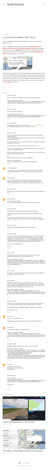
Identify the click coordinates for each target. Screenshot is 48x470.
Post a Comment (7, 389)
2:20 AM (9, 194)
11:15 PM (8, 296)
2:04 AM (9, 276)
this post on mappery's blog (37, 125)
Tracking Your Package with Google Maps (23, 451)
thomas (9, 327)
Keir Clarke (10, 178)
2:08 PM (9, 128)
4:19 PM (8, 386)
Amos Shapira (10, 168)
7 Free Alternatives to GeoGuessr (18, 422)
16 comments (9, 424)
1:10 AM (8, 229)
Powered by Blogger (24, 463)
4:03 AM (9, 184)
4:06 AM (9, 204)
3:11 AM (8, 371)
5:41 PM (8, 163)
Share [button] (4, 87)
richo (8, 316)
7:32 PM (9, 360)
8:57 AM (9, 312)
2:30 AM (9, 173)
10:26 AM (9, 339)
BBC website (8, 82)
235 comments (9, 453)
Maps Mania (15, 4)
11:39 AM (9, 118)
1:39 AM (8, 248)
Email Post (8, 87)
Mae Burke (28, 465)
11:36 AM (9, 105)
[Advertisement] (24, 20)
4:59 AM (9, 266)
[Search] (44, 4)
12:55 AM (9, 221)
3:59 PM (9, 323)
